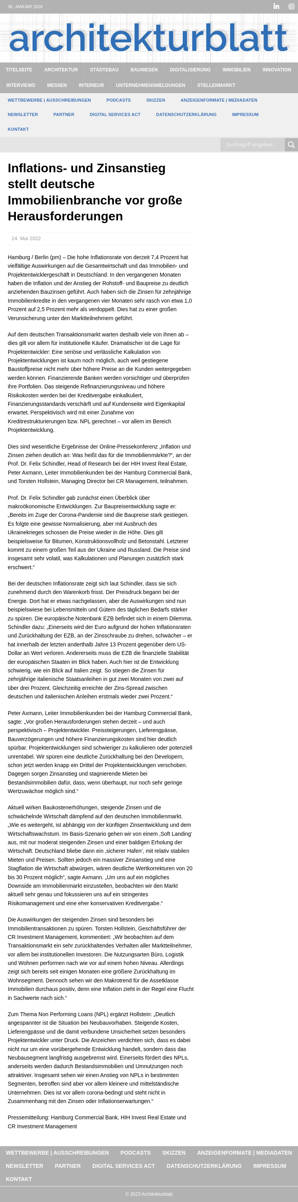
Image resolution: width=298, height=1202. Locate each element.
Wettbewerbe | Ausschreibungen (49, 100)
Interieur (91, 85)
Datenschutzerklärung (186, 114)
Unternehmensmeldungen (150, 85)
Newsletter (23, 114)
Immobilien (237, 70)
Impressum (245, 114)
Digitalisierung (190, 70)
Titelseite (19, 70)
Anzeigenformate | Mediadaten (219, 100)
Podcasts (118, 100)
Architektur (61, 70)
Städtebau (104, 70)
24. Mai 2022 (26, 238)
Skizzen (155, 100)
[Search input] (254, 144)
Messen (57, 85)
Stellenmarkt (217, 85)
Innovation (277, 70)
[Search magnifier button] (291, 144)
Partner (64, 114)
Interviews (20, 85)
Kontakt (18, 129)
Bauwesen (144, 70)
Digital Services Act (115, 114)
